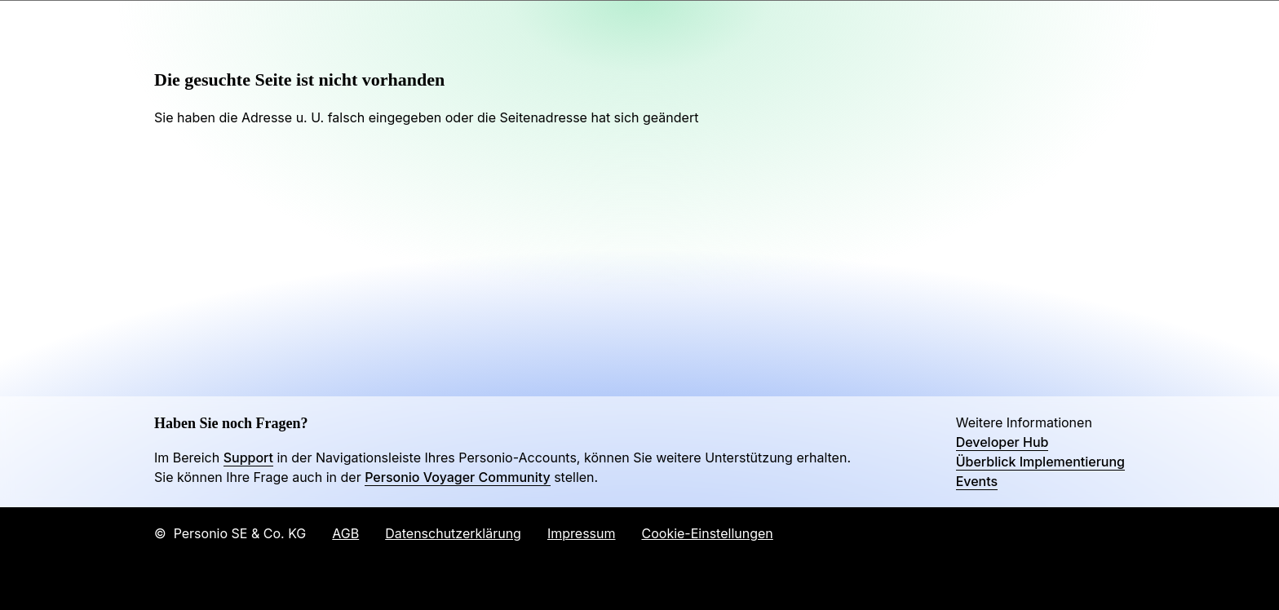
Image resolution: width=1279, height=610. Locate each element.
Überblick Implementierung (1040, 461)
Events (977, 481)
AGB (345, 533)
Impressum (581, 533)
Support (248, 457)
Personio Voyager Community (457, 477)
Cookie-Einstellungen (707, 533)
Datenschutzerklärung (453, 533)
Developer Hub (1002, 442)
